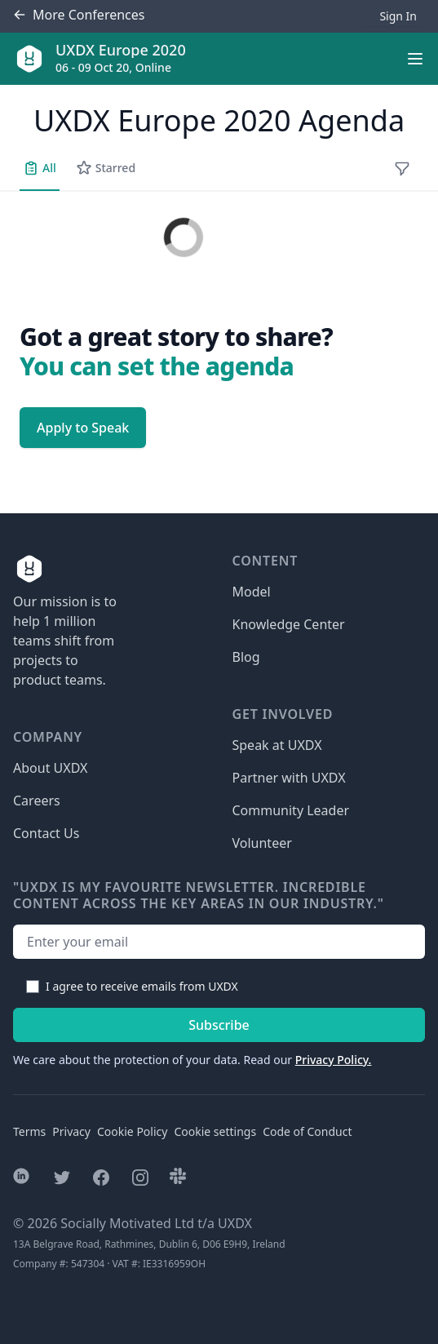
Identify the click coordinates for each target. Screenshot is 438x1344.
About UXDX (50, 768)
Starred (105, 168)
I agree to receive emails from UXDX (142, 986)
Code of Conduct (307, 1131)
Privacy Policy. (333, 1059)
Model (251, 592)
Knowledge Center (288, 624)
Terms (29, 1131)
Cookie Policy (132, 1131)
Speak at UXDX (277, 745)
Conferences (78, 15)
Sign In (398, 16)
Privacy (71, 1131)
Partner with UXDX (289, 778)
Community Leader (291, 810)
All (39, 168)
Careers (36, 801)
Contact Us (46, 833)
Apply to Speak (83, 428)
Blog (246, 657)
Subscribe (219, 1025)
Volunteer (262, 843)
